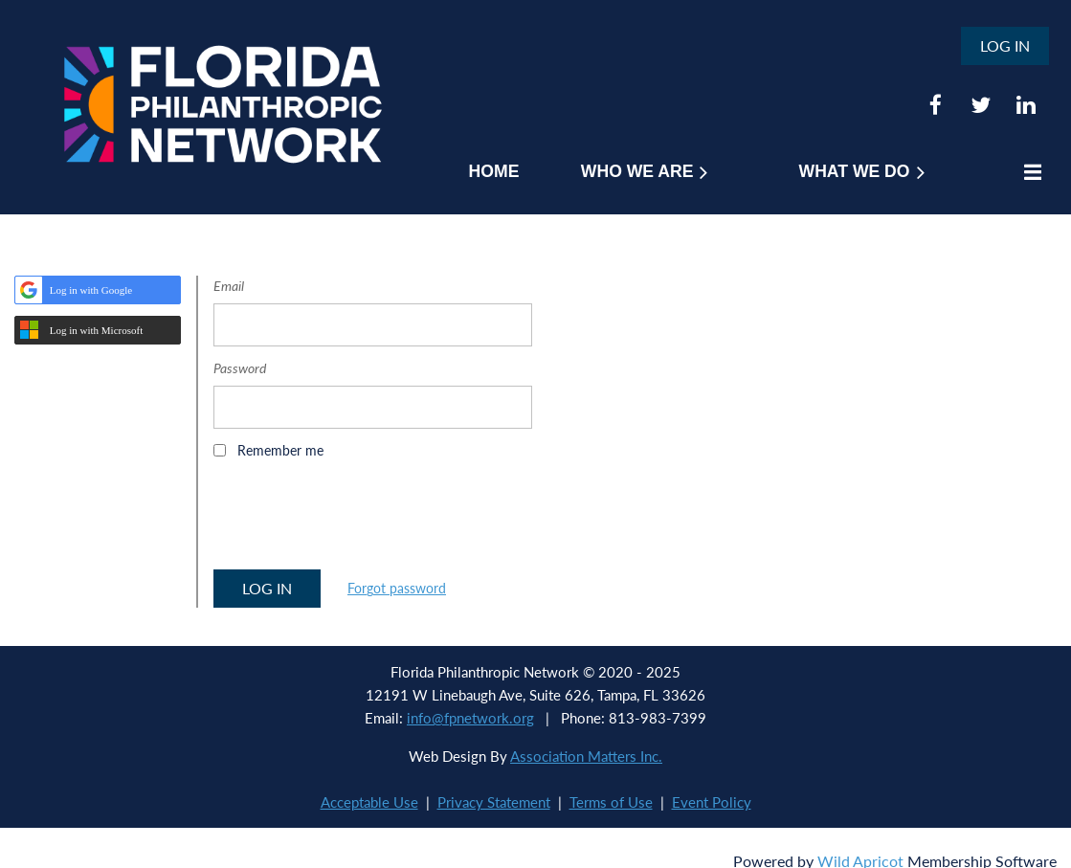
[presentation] (358, 520)
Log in (1005, 45)
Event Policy (711, 802)
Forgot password (396, 588)
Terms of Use (611, 802)
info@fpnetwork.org (470, 717)
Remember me (280, 450)
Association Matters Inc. (586, 756)
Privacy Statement (493, 802)
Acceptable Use (369, 802)
